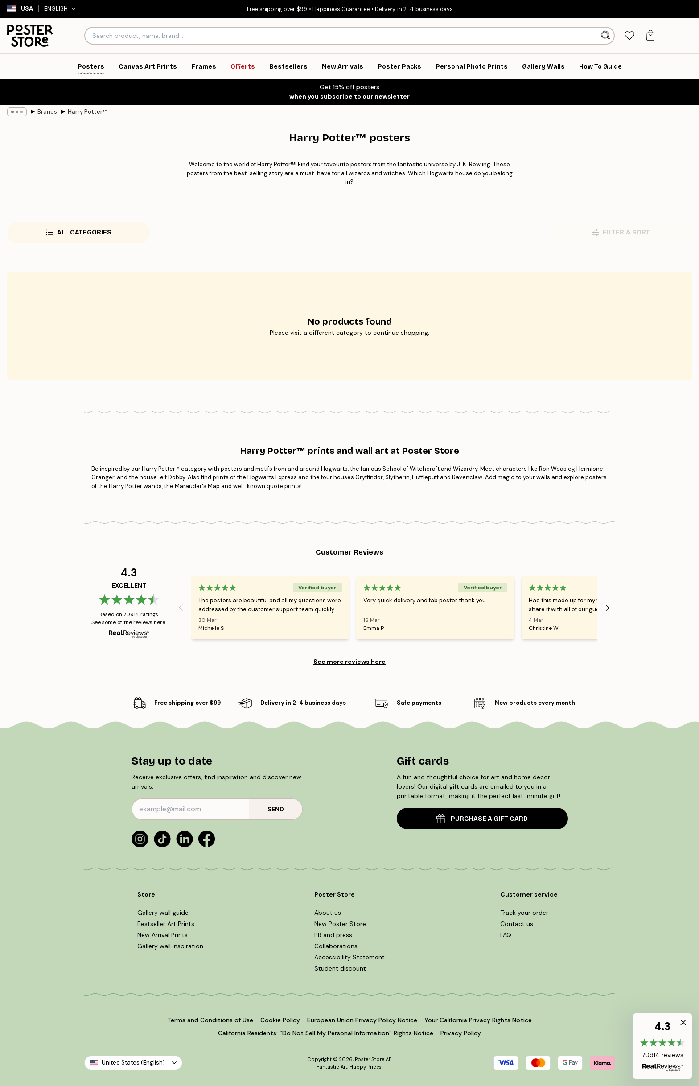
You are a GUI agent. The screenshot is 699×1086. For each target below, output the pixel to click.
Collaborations (336, 946)
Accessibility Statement (349, 957)
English (60, 8)
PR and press (333, 935)
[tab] (629, 35)
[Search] (606, 36)
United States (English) (133, 1062)
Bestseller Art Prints (165, 924)
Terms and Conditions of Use (210, 1020)
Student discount (340, 968)
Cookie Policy (280, 1020)
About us (327, 913)
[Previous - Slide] (180, 608)
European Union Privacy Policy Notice (362, 1020)
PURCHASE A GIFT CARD (482, 818)
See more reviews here (349, 662)
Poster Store (369, 1059)
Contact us (516, 924)
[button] (662, 1046)
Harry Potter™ (87, 111)
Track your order (524, 913)
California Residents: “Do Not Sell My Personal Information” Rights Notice (325, 1033)
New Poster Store (340, 924)
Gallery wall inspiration (170, 946)
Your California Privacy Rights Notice (478, 1020)
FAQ (505, 935)
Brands (47, 111)
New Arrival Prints (162, 935)
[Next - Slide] (607, 608)
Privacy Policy (460, 1033)
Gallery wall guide (163, 913)
